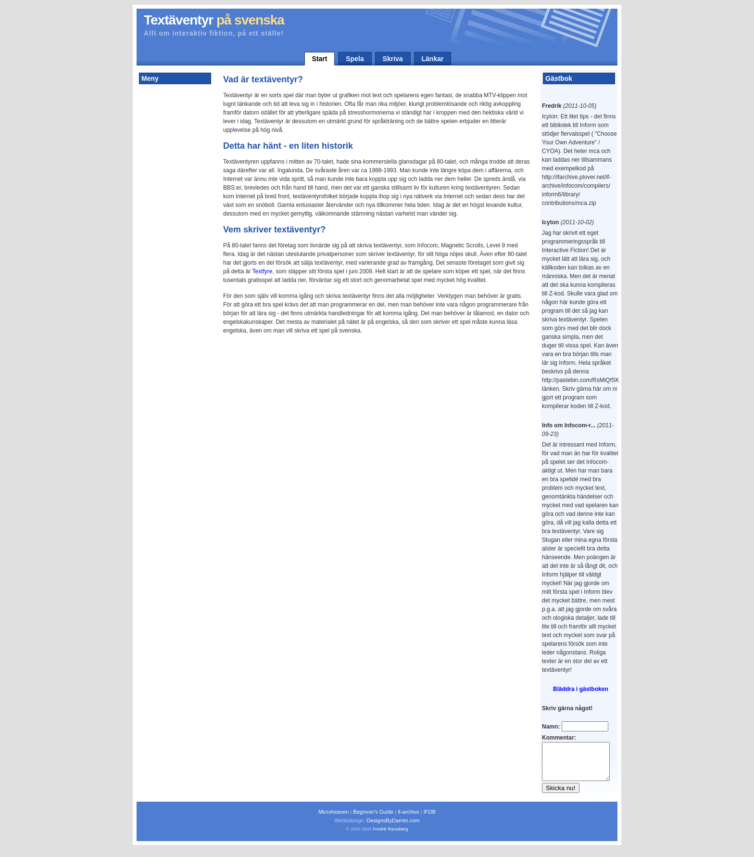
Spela (355, 59)
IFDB (430, 819)
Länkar (433, 59)
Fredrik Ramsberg (390, 836)
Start (319, 59)
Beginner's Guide (373, 819)
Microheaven (333, 819)
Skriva (393, 59)
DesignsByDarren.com (393, 828)
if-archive (408, 819)
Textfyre (262, 271)
